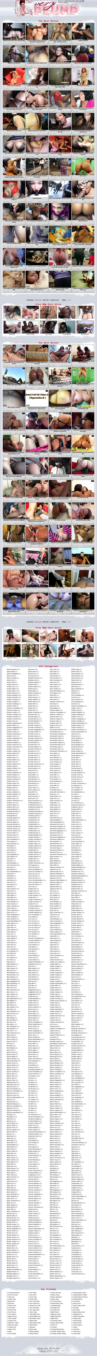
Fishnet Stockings (33, 1149)
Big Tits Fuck (11, 1127)
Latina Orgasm (54, 940)
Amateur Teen (11, 798)
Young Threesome (77, 1274)
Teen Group (75, 1099)
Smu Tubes (33, 1312)
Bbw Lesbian (11, 994)
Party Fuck (74, 734)
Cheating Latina (33, 815)
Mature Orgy (54, 1121)
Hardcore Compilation (56, 712)
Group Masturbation (34, 1274)
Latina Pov (53, 944)
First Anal (31, 1138)
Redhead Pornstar (77, 882)
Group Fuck (32, 1271)
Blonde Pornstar (12, 1252)
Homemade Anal (55, 732)
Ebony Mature (32, 1041)
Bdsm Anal (10, 1035)
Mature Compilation (56, 1071)
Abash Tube (48, 657)
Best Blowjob (11, 1048)
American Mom (11, 835)
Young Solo (74, 1269)
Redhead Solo (75, 886)
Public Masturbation (77, 820)
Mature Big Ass (54, 1054)
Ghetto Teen (32, 1215)
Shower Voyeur (76, 966)
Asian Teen (10, 944)
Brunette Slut (32, 755)
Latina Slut (53, 947)
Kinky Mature (54, 908)
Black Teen (10, 1198)
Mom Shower (54, 1250)
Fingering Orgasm (33, 1134)
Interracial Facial (55, 833)
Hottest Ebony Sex (57, 1303)
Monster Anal (54, 1258)
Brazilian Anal (32, 680)
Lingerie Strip (54, 1033)
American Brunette (12, 826)
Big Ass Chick (11, 1063)
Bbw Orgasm (11, 1007)
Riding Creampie (76, 901)
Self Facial (74, 932)
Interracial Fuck (54, 835)
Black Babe (10, 1140)
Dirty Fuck (31, 981)
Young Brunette (76, 1258)
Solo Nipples (75, 998)
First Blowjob (32, 1140)
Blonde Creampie (12, 1226)
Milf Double (53, 1183)
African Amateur (12, 669)
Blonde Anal (10, 1213)
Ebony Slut (31, 1054)
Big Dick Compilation (13, 1106)
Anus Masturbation (12, 871)
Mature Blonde (54, 1061)
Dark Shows (33, 1325)
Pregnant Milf (75, 809)
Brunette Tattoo (33, 759)
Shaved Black (75, 947)
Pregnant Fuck (75, 807)
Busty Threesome (33, 800)
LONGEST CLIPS (54, 300)
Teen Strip (74, 1127)
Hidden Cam (54, 727)
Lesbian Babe (54, 964)
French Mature (32, 1164)
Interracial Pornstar (56, 850)
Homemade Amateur (56, 729)
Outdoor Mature (76, 725)
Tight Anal (74, 1147)
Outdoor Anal (75, 710)
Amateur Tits (11, 803)
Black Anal (10, 1136)
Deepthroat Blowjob (34, 962)
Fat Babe (31, 1082)
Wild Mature (75, 1241)
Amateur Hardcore (12, 744)
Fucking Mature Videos (80, 1295)
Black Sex (10, 1183)
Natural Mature (76, 676)
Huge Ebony (54, 805)
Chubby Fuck (32, 841)
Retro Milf (74, 897)
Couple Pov (32, 904)
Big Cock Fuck (11, 1095)
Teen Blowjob (75, 1074)
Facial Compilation (34, 1071)
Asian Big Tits (11, 899)
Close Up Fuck (32, 878)
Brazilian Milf (32, 684)
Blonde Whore (11, 1267)
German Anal (32, 1179)
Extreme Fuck (32, 1067)
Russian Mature (76, 925)
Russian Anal (75, 914)
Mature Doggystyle (55, 1080)
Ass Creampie (11, 949)
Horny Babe (53, 753)
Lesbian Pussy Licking (57, 1000)
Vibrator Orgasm (76, 1179)
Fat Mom (31, 1106)
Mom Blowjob (54, 1235)
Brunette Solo (32, 757)
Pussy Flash (75, 828)
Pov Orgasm (75, 796)
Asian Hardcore (11, 919)
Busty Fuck (31, 785)
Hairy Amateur (32, 1278)
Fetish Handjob (33, 1127)
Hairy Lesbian (54, 689)
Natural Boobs (75, 673)
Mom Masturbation (55, 1246)
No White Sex (55, 1310)
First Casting (32, 1142)
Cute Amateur (32, 944)
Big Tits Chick (11, 1125)
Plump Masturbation (77, 753)
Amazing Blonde (12, 809)
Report (4, 38)
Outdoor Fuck (75, 716)
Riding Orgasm (76, 910)
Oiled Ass (74, 691)
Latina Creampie (55, 921)
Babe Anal (10, 962)
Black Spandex (11, 1190)
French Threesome (34, 1170)
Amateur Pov (11, 770)
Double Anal (32, 996)
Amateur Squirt (11, 783)
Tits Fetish (74, 1164)
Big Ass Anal (10, 1052)
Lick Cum (53, 1024)
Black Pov (10, 1179)
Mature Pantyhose (55, 1123)
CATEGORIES (30, 300)
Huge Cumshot (54, 800)
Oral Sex (74, 704)
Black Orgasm (11, 1170)
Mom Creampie (54, 1239)
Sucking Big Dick (76, 1039)
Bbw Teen (10, 1030)
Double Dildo (32, 1000)
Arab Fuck (10, 882)
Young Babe (75, 1252)
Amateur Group (11, 740)
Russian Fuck (75, 923)
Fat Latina (31, 1097)
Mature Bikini (54, 1058)
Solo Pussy (74, 1003)
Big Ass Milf (10, 1074)
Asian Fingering (11, 910)
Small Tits (74, 987)
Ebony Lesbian (33, 1037)
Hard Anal (53, 704)
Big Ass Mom (11, 1076)
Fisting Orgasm (33, 1151)
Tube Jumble (48, 642)
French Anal (32, 1157)
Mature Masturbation (56, 1112)
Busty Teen (31, 798)
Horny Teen (53, 783)
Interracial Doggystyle (56, 830)
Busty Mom (31, 794)
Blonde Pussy (11, 1256)
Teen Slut (74, 1121)
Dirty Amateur (32, 975)
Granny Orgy (32, 1258)
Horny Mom (53, 777)
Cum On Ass (32, 921)
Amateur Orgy (11, 766)
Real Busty (74, 852)
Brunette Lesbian (33, 740)
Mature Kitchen (54, 1104)
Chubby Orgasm (33, 852)
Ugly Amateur (75, 1168)
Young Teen (75, 1271)
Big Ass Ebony (11, 1065)
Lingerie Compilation (56, 1028)
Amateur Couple (12, 712)
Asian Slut (10, 940)
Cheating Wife (32, 824)
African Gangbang (12, 673)
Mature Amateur (55, 1046)
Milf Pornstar (54, 1207)
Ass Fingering (11, 951)
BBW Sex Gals (56, 1314)
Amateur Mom (11, 757)
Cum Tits (31, 936)
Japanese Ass (54, 869)
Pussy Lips (74, 835)
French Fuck (32, 1162)
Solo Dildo (74, 992)
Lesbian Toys (54, 1020)
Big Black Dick (11, 1082)
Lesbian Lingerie (55, 981)
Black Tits (10, 1203)
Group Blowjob (32, 1269)
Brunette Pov (32, 751)
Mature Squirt (54, 1142)
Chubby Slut (32, 858)
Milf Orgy (52, 1203)
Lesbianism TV (77, 1314)
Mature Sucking (54, 1149)
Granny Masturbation (34, 1254)
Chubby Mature (33, 848)
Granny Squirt (32, 1263)
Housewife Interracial (56, 792)
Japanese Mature (55, 882)
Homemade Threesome (57, 751)
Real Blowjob (75, 850)
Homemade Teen (55, 749)
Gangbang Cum (33, 1175)
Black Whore (11, 1207)
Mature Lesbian (54, 1108)
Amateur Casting (12, 699)
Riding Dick (74, 904)
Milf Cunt (52, 1179)
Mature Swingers (55, 1153)
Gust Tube (33, 1295)
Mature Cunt (54, 1076)
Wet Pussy (74, 1207)
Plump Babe (75, 740)
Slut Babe (74, 981)
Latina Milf (53, 936)
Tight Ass (74, 1151)
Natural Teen (75, 680)
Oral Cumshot (75, 699)
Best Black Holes (35, 1318)
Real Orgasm (75, 861)
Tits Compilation (76, 1162)
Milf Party (53, 1205)
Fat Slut (30, 1110)
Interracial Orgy (54, 848)
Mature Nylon (54, 1117)
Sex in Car (74, 938)
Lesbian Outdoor (55, 996)
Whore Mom (75, 1222)
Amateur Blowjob (12, 695)
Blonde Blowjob (11, 1220)
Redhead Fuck (75, 871)
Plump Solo (74, 764)
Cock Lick (31, 886)
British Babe (32, 691)
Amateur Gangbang (13, 738)
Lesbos (75, 1327)
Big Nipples (10, 1117)
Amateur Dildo (11, 725)
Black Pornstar (11, 1177)
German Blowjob (33, 1183)
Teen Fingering (76, 1093)
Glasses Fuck (32, 1226)
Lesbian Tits (53, 1018)
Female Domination (34, 1117)
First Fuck (31, 1144)
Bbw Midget (10, 1000)
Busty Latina (32, 787)
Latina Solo (53, 949)
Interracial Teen (54, 852)
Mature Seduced (55, 1134)
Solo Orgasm (75, 1000)
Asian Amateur (11, 889)
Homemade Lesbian (56, 742)
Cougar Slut (32, 897)
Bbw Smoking (11, 1020)
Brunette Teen (32, 762)
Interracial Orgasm (55, 846)
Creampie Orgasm (34, 906)
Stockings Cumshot (77, 1028)
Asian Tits (10, 947)
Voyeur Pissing (76, 1198)
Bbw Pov (9, 1015)
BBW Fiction (55, 1312)
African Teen (10, 682)
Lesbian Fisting (54, 975)
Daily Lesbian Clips (57, 1323)
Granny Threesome (34, 1265)
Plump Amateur (76, 738)
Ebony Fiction (34, 1333)
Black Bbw (10, 1142)
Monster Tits (53, 1267)
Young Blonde (75, 1256)
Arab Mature (10, 884)
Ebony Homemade (34, 1033)
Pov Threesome (76, 803)
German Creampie (34, 1190)
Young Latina (75, 1263)
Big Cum (9, 1099)
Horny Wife (53, 785)
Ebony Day (33, 1329)
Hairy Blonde (54, 676)
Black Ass (10, 1138)
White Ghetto (75, 1211)
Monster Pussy (54, 1265)
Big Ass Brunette (12, 1061)
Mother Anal (53, 1269)
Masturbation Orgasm (56, 1043)
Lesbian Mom (54, 987)
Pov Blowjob (75, 785)
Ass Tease (10, 960)
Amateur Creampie (13, 714)
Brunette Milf (32, 742)
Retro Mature (75, 895)
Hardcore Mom (54, 716)
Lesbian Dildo (54, 968)
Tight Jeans (74, 1155)
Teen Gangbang (76, 1097)
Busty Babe (31, 775)
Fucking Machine (33, 1172)
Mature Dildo (54, 1078)
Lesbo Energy (77, 1320)
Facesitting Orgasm (34, 1069)
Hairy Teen (53, 699)
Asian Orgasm (11, 929)
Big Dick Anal (11, 1101)
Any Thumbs (85, 657)
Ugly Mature (75, 1172)
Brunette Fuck (32, 734)
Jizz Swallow (54, 895)
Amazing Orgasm (12, 818)
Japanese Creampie (56, 876)
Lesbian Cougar (55, 966)
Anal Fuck (10, 852)
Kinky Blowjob (54, 901)
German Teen (32, 1205)
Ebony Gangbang (33, 1030)
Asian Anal (10, 891)
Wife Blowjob (75, 1226)
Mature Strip (53, 1147)
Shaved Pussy (75, 960)
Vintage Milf (75, 1192)
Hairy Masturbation (56, 691)
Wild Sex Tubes (12, 657)
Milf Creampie (54, 1177)
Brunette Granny (33, 736)
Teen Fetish (75, 1091)
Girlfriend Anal (32, 1218)
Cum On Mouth (33, 925)
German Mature (33, 1198)
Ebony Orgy (32, 1050)
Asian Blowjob (11, 901)
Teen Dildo (74, 1084)
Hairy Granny (54, 684)
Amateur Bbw (11, 691)
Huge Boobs (54, 796)
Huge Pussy (53, 811)
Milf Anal (52, 1166)
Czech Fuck (32, 957)
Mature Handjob (55, 1095)
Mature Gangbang (55, 1091)
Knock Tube (33, 1299)
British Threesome (34, 712)
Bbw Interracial (11, 990)
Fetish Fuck (32, 1125)
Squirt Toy (74, 1026)
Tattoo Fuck (75, 1061)
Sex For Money (76, 936)
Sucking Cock (75, 1043)
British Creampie (33, 693)
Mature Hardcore (55, 1097)
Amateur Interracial (13, 747)
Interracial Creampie (56, 826)
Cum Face (31, 919)
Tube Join (48, 319)
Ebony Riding (32, 1052)
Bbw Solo (10, 1022)
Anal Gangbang (11, 854)
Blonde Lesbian (11, 1241)
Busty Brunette (32, 781)
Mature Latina (54, 1106)
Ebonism (32, 1327)
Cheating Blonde (33, 803)
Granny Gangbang (34, 1246)
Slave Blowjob (75, 975)
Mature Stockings (55, 1144)
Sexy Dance (75, 940)
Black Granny (11, 1157)
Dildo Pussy (32, 970)
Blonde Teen (10, 1265)
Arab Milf (9, 886)
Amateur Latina (11, 749)
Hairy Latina (53, 686)
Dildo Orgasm (32, 968)
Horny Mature (54, 772)
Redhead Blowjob (76, 867)
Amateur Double (12, 729)
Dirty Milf (31, 983)
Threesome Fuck (76, 1144)
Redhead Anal (75, 863)
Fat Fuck (31, 1095)
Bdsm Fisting (11, 1037)
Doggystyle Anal (33, 990)
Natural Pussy (75, 678)
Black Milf (10, 1164)
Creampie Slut (32, 908)
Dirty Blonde (32, 977)
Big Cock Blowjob (12, 1089)
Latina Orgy (53, 942)
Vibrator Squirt (75, 1181)
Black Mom (10, 1166)
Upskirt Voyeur (75, 1177)
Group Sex (31, 1276)
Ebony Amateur (33, 1007)
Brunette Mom (32, 744)
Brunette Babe (32, 716)
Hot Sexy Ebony (56, 1301)
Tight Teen (74, 1160)
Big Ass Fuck (11, 1067)
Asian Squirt (10, 942)
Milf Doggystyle (54, 1181)
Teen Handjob (75, 1101)
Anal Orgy (10, 858)
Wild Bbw (74, 1237)
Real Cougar (75, 856)
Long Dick (53, 1037)
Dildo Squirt (32, 972)
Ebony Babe (32, 1011)
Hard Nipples (54, 708)
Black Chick (10, 1149)
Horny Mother (54, 779)
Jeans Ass (53, 891)
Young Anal (74, 1248)
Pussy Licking (75, 833)
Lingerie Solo (54, 1030)
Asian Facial (10, 908)
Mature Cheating (55, 1069)
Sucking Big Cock (76, 1037)
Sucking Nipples (76, 1050)
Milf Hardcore (54, 1194)
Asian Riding (11, 938)
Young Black (75, 1254)
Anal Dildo (10, 846)
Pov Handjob (75, 790)
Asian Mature (11, 923)
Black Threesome (12, 1200)
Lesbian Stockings (55, 1009)
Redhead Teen (75, 889)
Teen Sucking (75, 1129)
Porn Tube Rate (35, 1301)
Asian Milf (10, 925)
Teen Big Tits (75, 1071)
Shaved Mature (76, 955)
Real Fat (74, 858)
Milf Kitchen (53, 1196)
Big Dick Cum (11, 1108)
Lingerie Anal (54, 1026)
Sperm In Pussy (76, 1015)
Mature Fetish (54, 1084)
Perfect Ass (74, 736)
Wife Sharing (75, 1231)
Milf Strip (52, 1220)
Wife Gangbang (76, 1228)
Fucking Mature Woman (80, 1297)
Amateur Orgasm (12, 764)
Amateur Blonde (12, 693)
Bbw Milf (9, 1003)
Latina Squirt (54, 951)
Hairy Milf (53, 695)
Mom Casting (54, 1237)
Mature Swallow (55, 1151)
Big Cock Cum (11, 1093)
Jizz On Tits (53, 893)
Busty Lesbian (32, 790)
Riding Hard (75, 908)
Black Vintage (11, 1205)
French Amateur (33, 1155)
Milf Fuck (52, 1188)
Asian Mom (10, 927)
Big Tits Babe (11, 1123)
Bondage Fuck (11, 1276)
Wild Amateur (75, 1235)
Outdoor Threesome (77, 729)
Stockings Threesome (78, 1033)
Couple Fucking (33, 901)
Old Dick (74, 693)
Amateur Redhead (12, 772)
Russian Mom (75, 929)
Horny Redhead (55, 781)
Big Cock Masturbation (14, 1097)
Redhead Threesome (77, 891)
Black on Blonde (12, 1211)
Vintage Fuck (75, 1188)
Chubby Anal (32, 828)
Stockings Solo (76, 1030)
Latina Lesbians (55, 932)
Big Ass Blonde (11, 1058)
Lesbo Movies (77, 1323)
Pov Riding (74, 798)
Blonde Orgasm (11, 1250)
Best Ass (9, 1043)
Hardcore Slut (54, 723)
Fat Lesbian (32, 1099)
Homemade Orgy (55, 747)
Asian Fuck (10, 912)
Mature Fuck (54, 1089)
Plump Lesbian (76, 751)
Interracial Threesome (56, 854)
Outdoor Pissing (76, 727)
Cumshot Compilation (35, 938)
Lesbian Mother (54, 990)
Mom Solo (53, 1252)
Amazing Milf (11, 815)
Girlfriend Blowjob (33, 1220)
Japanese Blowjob (55, 873)
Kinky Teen (53, 910)
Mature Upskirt (54, 1162)
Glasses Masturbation (35, 1228)
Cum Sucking (32, 932)
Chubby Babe (32, 830)
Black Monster (11, 1168)
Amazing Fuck (11, 813)
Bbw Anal (10, 970)
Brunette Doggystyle (34, 729)
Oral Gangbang (76, 701)
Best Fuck (10, 1050)
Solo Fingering (75, 994)
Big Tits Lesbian (12, 1129)
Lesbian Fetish (54, 970)
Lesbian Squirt (54, 1007)
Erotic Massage (33, 1061)
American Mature (12, 830)
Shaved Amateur (76, 942)
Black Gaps (33, 1320)
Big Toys (9, 1134)
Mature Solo (53, 1140)
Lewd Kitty (76, 1329)
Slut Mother (74, 985)
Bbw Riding (10, 1018)
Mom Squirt (53, 1254)
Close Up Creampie (34, 871)
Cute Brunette (32, 949)
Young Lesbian (76, 1265)
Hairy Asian (53, 671)
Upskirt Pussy (75, 1175)
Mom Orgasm (54, 1248)
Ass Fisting (10, 953)
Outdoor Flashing (76, 714)
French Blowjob (33, 1160)
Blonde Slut (10, 1258)
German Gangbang (34, 1194)
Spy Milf (73, 1022)
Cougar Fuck (32, 893)
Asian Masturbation (13, 921)
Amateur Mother (12, 759)
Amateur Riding (11, 775)
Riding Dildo (75, 906)
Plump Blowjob (76, 744)
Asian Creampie (12, 906)
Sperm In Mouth (76, 1013)
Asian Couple (11, 904)
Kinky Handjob (54, 904)
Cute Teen (31, 953)
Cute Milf (31, 951)
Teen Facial (74, 1089)
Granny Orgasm (33, 1256)
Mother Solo (75, 671)
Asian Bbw (10, 897)
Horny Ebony (54, 766)
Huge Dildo (53, 803)
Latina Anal (53, 914)
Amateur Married (12, 753)
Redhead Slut (75, 884)
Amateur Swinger (12, 794)
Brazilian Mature (33, 682)
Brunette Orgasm (33, 747)
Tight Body (74, 1153)
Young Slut (74, 1267)
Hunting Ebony (55, 1305)
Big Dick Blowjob (12, 1104)
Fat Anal (30, 1078)
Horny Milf (53, 775)
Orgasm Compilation (77, 706)
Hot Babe (53, 787)
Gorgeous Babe (33, 1231)
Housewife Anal (54, 790)
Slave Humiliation (76, 979)
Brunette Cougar (33, 725)
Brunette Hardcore (34, 738)
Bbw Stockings (11, 1026)
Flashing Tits (32, 1153)
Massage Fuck (54, 1039)
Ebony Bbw (31, 1013)
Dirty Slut (31, 987)
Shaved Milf (75, 957)
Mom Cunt (53, 1241)
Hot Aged (76, 1307)
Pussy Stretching (76, 841)
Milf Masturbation (55, 1198)
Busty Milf (31, 792)
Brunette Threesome (34, 764)
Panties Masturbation (77, 732)
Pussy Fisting (75, 826)
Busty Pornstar (32, 796)
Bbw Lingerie (11, 996)
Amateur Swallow (12, 792)
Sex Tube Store (34, 1310)
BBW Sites (54, 1318)
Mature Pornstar (55, 1125)
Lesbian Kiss (54, 979)
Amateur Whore (12, 805)
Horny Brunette (54, 759)
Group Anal (31, 1267)
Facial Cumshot (33, 1074)
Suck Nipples (75, 1035)
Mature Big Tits (54, 1056)
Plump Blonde (75, 742)
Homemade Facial (55, 736)
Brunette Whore (33, 766)
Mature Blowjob (54, 1063)
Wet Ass (73, 1200)
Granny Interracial (33, 1250)
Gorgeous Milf (32, 1233)
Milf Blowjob (53, 1172)
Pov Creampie (75, 787)
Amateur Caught (12, 701)
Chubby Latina (32, 843)
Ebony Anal (31, 1009)
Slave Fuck (74, 977)
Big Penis (10, 1119)
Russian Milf (75, 927)
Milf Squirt (53, 1215)
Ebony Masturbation (34, 1039)
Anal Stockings (11, 863)
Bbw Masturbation (12, 998)
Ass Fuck (10, 955)
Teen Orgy (74, 1108)
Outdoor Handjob (76, 721)
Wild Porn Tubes (85, 642)
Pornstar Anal (75, 768)
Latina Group (54, 927)
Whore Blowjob (76, 1215)
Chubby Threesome (34, 863)
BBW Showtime (56, 1316)
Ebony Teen (32, 1056)
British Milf (31, 704)
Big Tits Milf (10, 1132)
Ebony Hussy (55, 1295)
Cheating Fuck (32, 809)
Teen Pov (74, 1112)
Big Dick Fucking (12, 1110)
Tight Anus (74, 1149)
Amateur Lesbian (12, 751)
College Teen (32, 889)
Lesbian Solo (54, 1005)
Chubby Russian (33, 854)
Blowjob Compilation (13, 1269)
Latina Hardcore (55, 929)
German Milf (32, 1200)
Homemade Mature (56, 744)
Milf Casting (53, 1175)
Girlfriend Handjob (34, 1222)
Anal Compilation (12, 839)
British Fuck (32, 695)
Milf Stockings (54, 1218)
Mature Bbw (53, 1052)
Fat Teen (31, 1112)
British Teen (32, 710)
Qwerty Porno (30, 642)
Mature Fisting (54, 1086)
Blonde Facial (11, 1231)
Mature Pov (53, 1127)
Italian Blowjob (54, 861)
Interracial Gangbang (56, 837)
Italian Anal (53, 858)
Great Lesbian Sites (79, 1305)
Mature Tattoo (54, 1155)
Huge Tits (53, 813)
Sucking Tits (75, 1052)
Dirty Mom (31, 985)
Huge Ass (53, 794)
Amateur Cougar (12, 710)
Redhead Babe (76, 865)
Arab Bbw (10, 878)
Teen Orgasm (75, 1106)
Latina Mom (53, 938)
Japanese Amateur (55, 867)
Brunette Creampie (34, 727)
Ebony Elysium (34, 1331)
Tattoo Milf (74, 1063)
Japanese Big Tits (55, 871)
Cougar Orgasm (33, 895)
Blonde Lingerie (11, 1243)
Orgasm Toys (75, 708)
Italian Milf (53, 865)
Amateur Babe (11, 689)
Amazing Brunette (12, 811)
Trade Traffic (52, 1352)
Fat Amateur (32, 1076)
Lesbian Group (54, 977)
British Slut (31, 708)
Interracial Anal (54, 818)
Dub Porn (12, 333)
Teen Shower (75, 1119)
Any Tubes (33, 1292)
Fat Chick (31, 1093)
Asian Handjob (11, 916)
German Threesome (34, 1207)
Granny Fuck (32, 1243)
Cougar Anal (32, 891)
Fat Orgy (31, 1108)
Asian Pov (10, 934)
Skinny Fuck (75, 970)
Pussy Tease (75, 846)
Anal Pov (9, 861)
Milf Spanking (54, 1213)
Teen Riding (75, 1117)
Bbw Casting (11, 977)
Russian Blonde (76, 919)
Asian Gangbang (12, 914)
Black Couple (11, 1151)
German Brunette (33, 1185)
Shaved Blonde (76, 949)
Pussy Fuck (75, 830)
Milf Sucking (53, 1222)
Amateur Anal (11, 684)
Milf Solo (52, 1211)
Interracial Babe (55, 820)
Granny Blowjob (33, 1237)
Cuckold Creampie (34, 910)
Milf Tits (52, 1228)
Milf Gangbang (54, 1190)
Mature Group (54, 1093)
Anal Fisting (10, 850)
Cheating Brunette (34, 805)
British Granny (32, 697)
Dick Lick (31, 966)
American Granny (12, 828)
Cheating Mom (32, 820)
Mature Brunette (55, 1065)
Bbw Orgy (10, 1009)
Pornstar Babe (75, 770)
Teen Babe (74, 1069)
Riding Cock (75, 899)
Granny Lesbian (33, 1252)
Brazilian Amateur (33, 678)
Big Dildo (9, 1114)
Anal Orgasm (11, 856)
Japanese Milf (54, 884)
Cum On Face (32, 923)
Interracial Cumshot (56, 828)
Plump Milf (74, 757)
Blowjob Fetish (11, 1271)
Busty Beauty (32, 777)
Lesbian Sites (77, 1318)
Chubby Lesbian (33, 846)
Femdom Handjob (33, 1119)
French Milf (31, 1166)
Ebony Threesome (34, 1058)
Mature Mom (54, 1114)
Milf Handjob (54, 1192)
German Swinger (33, 1203)
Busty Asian (32, 772)
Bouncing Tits (32, 676)
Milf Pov (52, 1209)
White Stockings (76, 1213)
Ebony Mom (32, 1046)
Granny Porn (77, 1303)
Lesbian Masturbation (56, 983)
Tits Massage (75, 1166)
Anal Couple (10, 841)
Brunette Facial (33, 732)
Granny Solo (32, 1261)
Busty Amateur (32, 768)
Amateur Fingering (12, 734)
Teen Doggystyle (76, 1086)
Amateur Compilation (13, 708)
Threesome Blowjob (77, 1142)
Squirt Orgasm (75, 1024)
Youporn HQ (30, 657)
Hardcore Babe (54, 710)
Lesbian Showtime (78, 1316)
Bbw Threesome (12, 1033)
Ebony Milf (31, 1043)
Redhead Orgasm (76, 880)
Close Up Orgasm (33, 882)
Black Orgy (10, 1172)
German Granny (33, 1196)
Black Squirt (10, 1192)
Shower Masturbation (78, 964)
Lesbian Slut (54, 1003)
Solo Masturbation (77, 996)
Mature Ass (53, 1050)
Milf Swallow (54, 1224)
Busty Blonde (32, 779)
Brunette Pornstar (33, 749)
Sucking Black (75, 1041)
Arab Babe (10, 876)
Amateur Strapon (12, 785)
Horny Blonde (54, 757)
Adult (66, 657)
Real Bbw (74, 848)
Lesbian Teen (54, 1013)
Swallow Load (75, 1054)
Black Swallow (11, 1196)
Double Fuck (32, 1003)
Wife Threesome (76, 1233)
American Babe (11, 822)
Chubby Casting (33, 837)
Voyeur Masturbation (77, 1196)
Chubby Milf (32, 850)
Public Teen (74, 822)
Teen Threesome (76, 1132)
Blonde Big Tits (11, 1218)
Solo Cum (74, 990)
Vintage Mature (76, 1190)
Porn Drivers (12, 642)
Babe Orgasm (11, 968)
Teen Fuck (74, 1095)
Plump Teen (75, 766)
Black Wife (10, 1209)
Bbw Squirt (10, 1024)
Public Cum (74, 815)
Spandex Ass (75, 1011)
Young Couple (75, 1261)
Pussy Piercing (76, 837)
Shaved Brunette (76, 951)
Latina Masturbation (56, 934)
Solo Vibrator (75, 1009)
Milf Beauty (53, 1168)
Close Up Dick (32, 876)
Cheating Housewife (34, 811)
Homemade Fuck (55, 740)
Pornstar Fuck (75, 775)
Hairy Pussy (53, 697)
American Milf (11, 833)
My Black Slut (55, 1307)
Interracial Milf (54, 841)
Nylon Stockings (76, 689)
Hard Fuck (53, 706)
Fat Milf (30, 1104)
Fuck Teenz (76, 1301)
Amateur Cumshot (12, 719)
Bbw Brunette (11, 975)
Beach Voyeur (11, 1039)
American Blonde (12, 824)
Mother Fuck (54, 1274)
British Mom (32, 706)
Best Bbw (10, 1046)
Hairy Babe (53, 673)
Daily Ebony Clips (35, 1323)
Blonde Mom (11, 1248)
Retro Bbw (74, 893)
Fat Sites (54, 1327)
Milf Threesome (54, 1226)
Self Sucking (75, 934)
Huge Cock (53, 798)
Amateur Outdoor (12, 768)
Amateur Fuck (11, 736)
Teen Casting (75, 1076)
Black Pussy (10, 1181)
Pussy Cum (74, 824)
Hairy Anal (53, 669)
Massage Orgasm (55, 1041)
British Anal (31, 689)
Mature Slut (53, 1138)
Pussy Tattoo (75, 843)
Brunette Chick (32, 723)
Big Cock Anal (11, 1086)
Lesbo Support (77, 1325)
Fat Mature (31, 1101)
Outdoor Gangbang (77, 719)
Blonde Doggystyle (12, 1228)
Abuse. (57, 1350)
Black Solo (10, 1188)
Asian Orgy (10, 932)
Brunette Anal (32, 714)
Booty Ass (31, 669)
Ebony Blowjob (33, 1015)
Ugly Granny (75, 1170)
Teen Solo (74, 1123)
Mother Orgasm (54, 1278)
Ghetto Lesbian (33, 1213)
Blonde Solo (10, 1261)
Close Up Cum (32, 873)
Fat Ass (30, 1080)
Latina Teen (53, 953)
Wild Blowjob (75, 1239)
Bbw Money (10, 1005)
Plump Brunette (76, 747)
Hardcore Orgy (54, 721)
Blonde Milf (10, 1246)
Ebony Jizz (31, 1035)
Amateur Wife (11, 807)
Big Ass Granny (11, 1069)
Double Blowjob (33, 998)
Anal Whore (10, 869)
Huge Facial (53, 807)
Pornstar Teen (75, 781)
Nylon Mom (74, 686)
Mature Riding (54, 1132)
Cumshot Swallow (33, 940)
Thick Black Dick (76, 1138)
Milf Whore (53, 1231)
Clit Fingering (32, 865)
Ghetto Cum (32, 1211)
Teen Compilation (76, 1078)
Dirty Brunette (32, 979)
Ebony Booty (32, 1018)
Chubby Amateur (33, 826)
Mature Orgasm (54, 1119)
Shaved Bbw (75, 944)
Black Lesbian (11, 1160)
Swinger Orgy (75, 1056)
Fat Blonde (31, 1086)
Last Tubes (48, 333)
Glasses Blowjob (33, 1224)
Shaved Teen (75, 962)
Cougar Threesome (34, 899)
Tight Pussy (75, 1157)
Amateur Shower (12, 777)
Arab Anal (10, 873)
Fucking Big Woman (57, 1329)
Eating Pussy (32, 1005)
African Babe (11, 671)
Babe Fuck (10, 966)
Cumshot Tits (32, 942)
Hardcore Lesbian (55, 714)
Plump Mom (75, 759)
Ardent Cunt (66, 319)
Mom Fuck (53, 1243)
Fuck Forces (85, 333)
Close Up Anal (32, 867)
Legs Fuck (53, 957)
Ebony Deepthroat (34, 1024)
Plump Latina (75, 749)
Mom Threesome (55, 1256)
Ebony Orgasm (33, 1048)
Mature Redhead (55, 1129)
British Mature (32, 701)
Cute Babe (31, 947)
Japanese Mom (54, 886)
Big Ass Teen (11, 1080)
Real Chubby (75, 854)
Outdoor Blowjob (76, 712)
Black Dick (10, 1153)
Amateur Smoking (12, 779)
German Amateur (33, 1177)
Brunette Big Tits (33, 719)
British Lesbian (32, 699)
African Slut (10, 680)
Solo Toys (74, 1007)
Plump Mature (75, 755)
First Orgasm (32, 1147)
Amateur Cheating (12, 704)
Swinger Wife (75, 1058)
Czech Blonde (32, 955)
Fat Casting (31, 1091)
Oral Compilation (76, 695)
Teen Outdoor (75, 1110)
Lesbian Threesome (56, 1015)
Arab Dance (10, 880)
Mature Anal (53, 1048)
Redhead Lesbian (76, 873)
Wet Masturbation (76, 1203)
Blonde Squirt (11, 1263)
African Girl (10, 676)
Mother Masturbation (56, 1276)
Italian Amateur (54, 856)
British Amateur (33, 686)
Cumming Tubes (56, 1320)
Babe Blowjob (11, 964)
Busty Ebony (32, 783)
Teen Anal (74, 1065)
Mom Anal (53, 1233)
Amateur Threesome (13, 800)
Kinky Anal (53, 899)
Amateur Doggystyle (13, 727)
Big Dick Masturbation (13, 1112)
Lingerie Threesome (56, 1035)
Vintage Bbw (75, 1183)
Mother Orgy (75, 669)
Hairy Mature (54, 693)
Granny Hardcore (33, 1248)
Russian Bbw (75, 916)
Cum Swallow (32, 934)
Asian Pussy (10, 936)
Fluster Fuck (30, 333)
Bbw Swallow (11, 1028)
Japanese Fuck (54, 878)
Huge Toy (53, 815)
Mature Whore (54, 1164)
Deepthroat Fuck (33, 964)
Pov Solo (74, 800)
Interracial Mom (54, 843)
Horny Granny (54, 768)
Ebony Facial (32, 1026)
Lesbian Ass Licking (56, 962)
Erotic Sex (31, 1063)
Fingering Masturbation (35, 1132)
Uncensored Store (12, 319)
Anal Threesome (12, 865)
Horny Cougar (54, 764)
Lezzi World (76, 1333)
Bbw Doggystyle (12, 981)
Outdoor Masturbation (78, 723)
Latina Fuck (53, 925)
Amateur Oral (11, 762)
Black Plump (10, 1175)
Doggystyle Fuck (33, 992)
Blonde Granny (11, 1237)
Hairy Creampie (54, 680)
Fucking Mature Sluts (79, 1292)
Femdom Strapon (33, 1123)
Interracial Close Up (56, 824)
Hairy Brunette (54, 678)
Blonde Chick (11, 1222)
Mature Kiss (53, 1101)
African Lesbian (11, 678)
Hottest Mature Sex (79, 1312)
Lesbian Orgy (54, 994)
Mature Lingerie (54, 1110)
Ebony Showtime (56, 1297)
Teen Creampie (76, 1080)
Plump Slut (74, 762)
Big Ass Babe (11, 1056)
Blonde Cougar (11, 1224)
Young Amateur (76, 1246)
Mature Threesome (56, 1157)
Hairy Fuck (53, 682)
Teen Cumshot (75, 1082)
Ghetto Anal (32, 1209)
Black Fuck (10, 1155)
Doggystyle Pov (33, 994)
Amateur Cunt (11, 721)
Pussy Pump (75, 839)
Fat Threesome (33, 1114)
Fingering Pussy (33, 1136)
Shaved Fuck (75, 953)
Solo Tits (74, 1005)
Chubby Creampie (34, 839)
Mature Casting (54, 1067)
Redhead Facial (76, 869)
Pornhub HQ (66, 333)
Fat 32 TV (54, 1325)
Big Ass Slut (10, 1078)
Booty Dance (32, 671)
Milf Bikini (53, 1170)
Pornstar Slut (75, 779)
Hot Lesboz (76, 1310)
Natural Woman (76, 684)
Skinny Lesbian (76, 972)
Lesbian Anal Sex (55, 960)
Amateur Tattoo (11, 796)
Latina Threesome (55, 955)
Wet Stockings (75, 1209)
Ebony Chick (32, 1020)
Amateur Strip (11, 787)
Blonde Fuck (10, 1233)
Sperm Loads (75, 1018)
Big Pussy (10, 1121)
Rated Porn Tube (35, 1305)
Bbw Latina (10, 992)
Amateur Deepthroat (13, 723)
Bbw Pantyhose (11, 1011)
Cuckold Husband (33, 912)
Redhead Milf (75, 878)
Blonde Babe (11, 1215)
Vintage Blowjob (76, 1185)
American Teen (11, 837)
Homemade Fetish (55, 738)
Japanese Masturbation (57, 880)
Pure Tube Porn (35, 1303)
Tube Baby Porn (35, 1314)
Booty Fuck (31, 673)
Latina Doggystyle (55, 923)
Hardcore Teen (54, 725)
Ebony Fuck (32, 1028)
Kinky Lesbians (54, 906)
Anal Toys (10, 867)
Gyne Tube (33, 1297)
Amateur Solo (11, 781)
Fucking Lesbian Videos (58, 1333)
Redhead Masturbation (78, 876)
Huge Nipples (54, 809)
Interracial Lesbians (56, 839)
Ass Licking (10, 957)
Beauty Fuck (10, 1041)
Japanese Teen (54, 889)
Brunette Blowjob (33, 721)
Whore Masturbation (77, 1220)
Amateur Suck (11, 790)
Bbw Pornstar (11, 1013)
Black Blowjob (11, 1144)
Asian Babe (10, 895)
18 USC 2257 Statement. (46, 1350)
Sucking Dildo (75, 1048)
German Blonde (33, 1181)
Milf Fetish (53, 1185)
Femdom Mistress (33, 1121)
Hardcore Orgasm (55, 719)
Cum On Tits (32, 929)
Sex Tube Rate (34, 1307)
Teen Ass (74, 1067)
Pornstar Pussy (76, 777)
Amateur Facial (11, 732)
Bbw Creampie (11, 979)
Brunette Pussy (33, 753)
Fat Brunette (32, 1089)
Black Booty (10, 1147)
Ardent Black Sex (35, 1316)
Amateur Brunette (12, 697)
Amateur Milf (11, 755)
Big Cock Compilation (13, 1091)
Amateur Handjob (12, 742)
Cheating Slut (32, 822)
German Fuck (32, 1192)
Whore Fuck (75, 1218)
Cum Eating (32, 916)
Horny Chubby (54, 762)
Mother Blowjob (54, 1271)
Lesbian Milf (53, 985)
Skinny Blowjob (76, 968)
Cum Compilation (33, 914)
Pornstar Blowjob (76, 772)
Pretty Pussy (75, 811)
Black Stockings (12, 1194)
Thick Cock (74, 1140)
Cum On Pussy (33, 927)
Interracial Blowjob (55, 822)
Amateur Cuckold (12, 716)
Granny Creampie (33, 1239)
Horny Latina (54, 770)
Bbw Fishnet (10, 985)
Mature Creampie (55, 1074)
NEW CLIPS (46, 300)
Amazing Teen (11, 820)
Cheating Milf (32, 818)
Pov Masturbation (76, 792)
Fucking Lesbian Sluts (58, 1331)
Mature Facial (54, 1082)
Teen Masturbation (77, 1104)
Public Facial (75, 818)
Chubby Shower (33, 856)
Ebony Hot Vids (56, 1292)
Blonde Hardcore (12, 1239)
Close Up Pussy (33, 884)
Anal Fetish (10, 848)
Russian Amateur (76, 912)
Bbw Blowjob (11, 972)
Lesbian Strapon (55, 1011)
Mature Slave (54, 1136)
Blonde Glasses (12, 1235)
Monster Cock (54, 1261)
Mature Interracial (55, 1099)
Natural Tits (74, 682)
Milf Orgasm (53, 1200)
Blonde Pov (10, 1254)
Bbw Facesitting (12, 983)
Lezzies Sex (76, 1331)
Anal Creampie (11, 843)
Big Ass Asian (11, 1054)
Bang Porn (85, 319)
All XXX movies (30, 319)
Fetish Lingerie (32, 1129)
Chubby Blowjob (33, 835)
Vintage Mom (75, 1194)
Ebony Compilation (34, 1022)
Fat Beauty (31, 1084)
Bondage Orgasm (12, 1278)
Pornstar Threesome (77, 783)
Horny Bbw (53, 755)
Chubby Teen (32, 861)
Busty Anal (31, 770)
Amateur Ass (11, 686)
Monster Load (54, 1263)
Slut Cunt (74, 983)
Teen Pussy (75, 1114)
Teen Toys (74, 1136)
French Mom (32, 1168)
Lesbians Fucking (55, 1022)
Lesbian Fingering (55, 972)
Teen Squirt (74, 1125)
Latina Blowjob (54, 919)
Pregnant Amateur (77, 805)
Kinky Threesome (55, 912)
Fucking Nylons (77, 1299)
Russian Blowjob (76, 921)
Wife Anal (74, 1224)
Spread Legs (75, 1020)
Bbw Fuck (10, 987)
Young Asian (75, 1250)
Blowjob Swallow (12, 1274)
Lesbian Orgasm (55, 992)
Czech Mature (32, 960)
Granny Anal (32, 1235)
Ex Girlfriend (32, 1065)
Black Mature (11, 1162)
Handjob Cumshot (55, 701)
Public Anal (74, 813)
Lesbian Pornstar (55, 998)
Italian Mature (54, 863)
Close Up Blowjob (33, 869)
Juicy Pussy (53, 897)
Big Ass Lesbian (12, 1071)
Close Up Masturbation (35, 880)
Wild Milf (74, 1243)
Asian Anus (10, 893)
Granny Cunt (32, 1241)
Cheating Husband (34, 813)
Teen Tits (74, 1134)
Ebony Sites (55, 1299)
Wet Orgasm (75, 1205)
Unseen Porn (66, 642)
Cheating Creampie (34, 807)
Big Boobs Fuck (12, 1084)
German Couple (33, 1188)
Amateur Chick (11, 706)
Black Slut (10, 1185)
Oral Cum (74, 697)
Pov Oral (74, 794)
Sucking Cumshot (76, 1046)
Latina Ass (53, 916)
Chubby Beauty (33, 833)
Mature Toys (53, 1160)
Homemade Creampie (57, 734)
